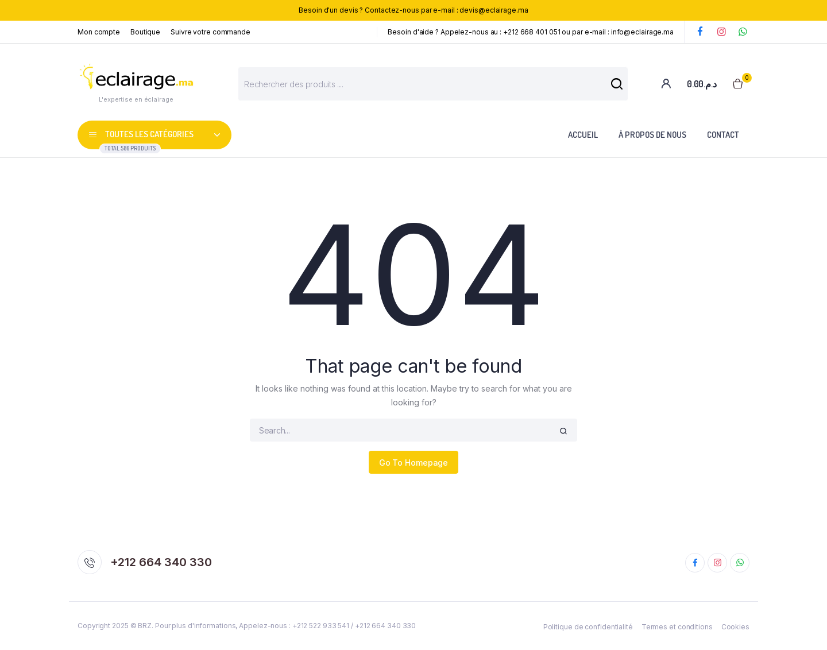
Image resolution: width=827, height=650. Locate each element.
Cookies (735, 626)
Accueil (583, 134)
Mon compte (99, 32)
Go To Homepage (414, 462)
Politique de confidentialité (588, 626)
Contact (723, 134)
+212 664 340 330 (161, 562)
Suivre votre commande (210, 32)
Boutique (145, 32)
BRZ (145, 625)
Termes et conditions (677, 626)
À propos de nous (652, 134)
